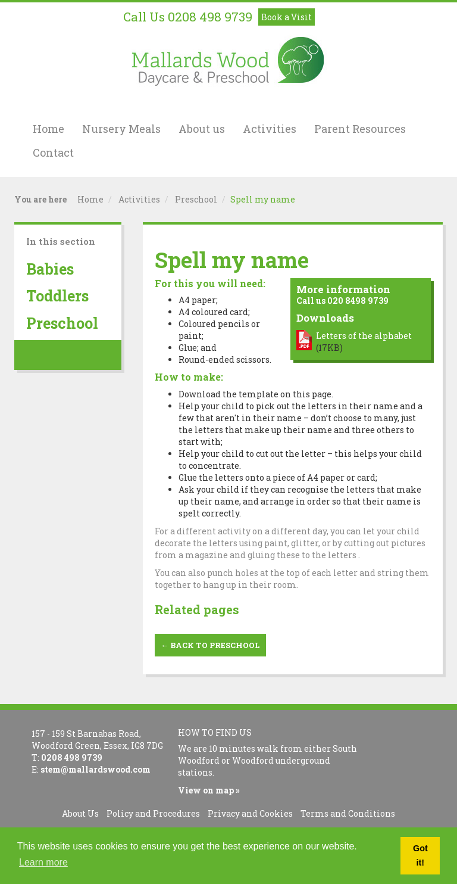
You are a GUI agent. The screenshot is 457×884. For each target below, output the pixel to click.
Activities (269, 129)
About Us (80, 813)
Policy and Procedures (153, 813)
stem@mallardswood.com (95, 769)
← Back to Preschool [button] (210, 645)
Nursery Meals (121, 129)
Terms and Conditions (348, 813)
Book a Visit (286, 17)
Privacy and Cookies (250, 813)
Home (48, 129)
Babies (50, 269)
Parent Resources (360, 129)
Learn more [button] (43, 862)
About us (202, 129)
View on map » (209, 790)
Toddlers (57, 296)
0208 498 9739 (210, 16)
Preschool (196, 199)
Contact (53, 152)
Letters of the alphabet (364, 335)
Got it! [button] (420, 855)
